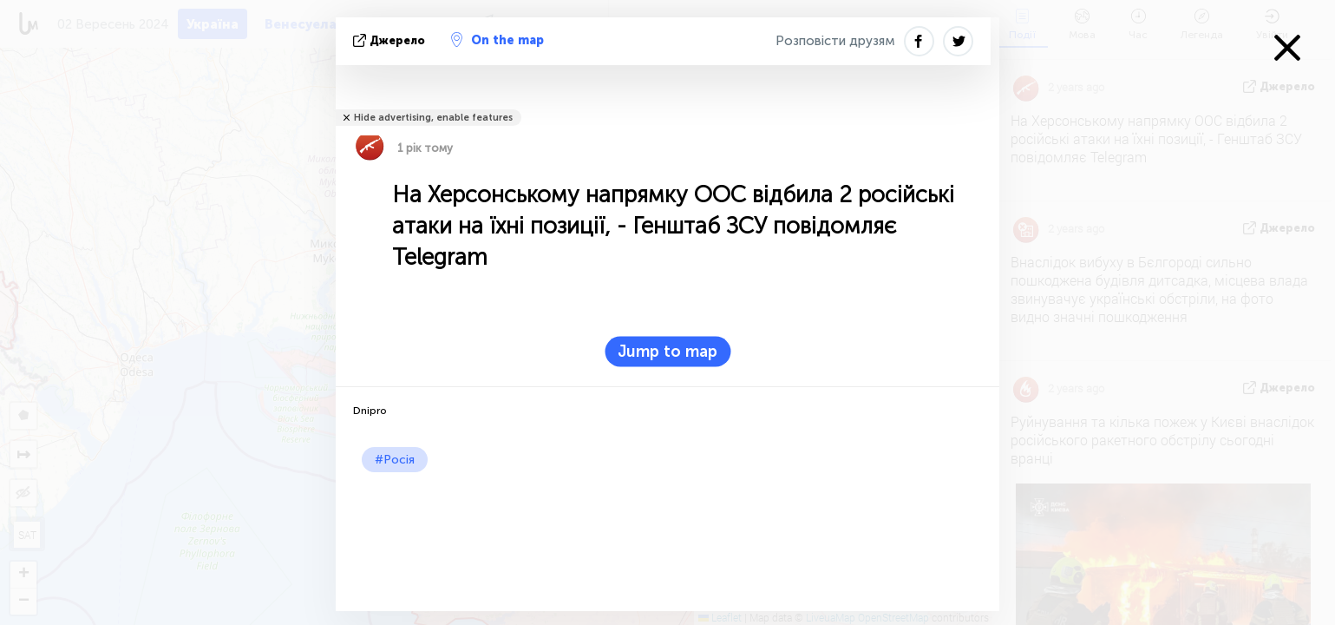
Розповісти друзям (835, 41)
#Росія (395, 459)
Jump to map (667, 351)
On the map (497, 40)
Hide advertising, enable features (433, 117)
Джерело (391, 40)
